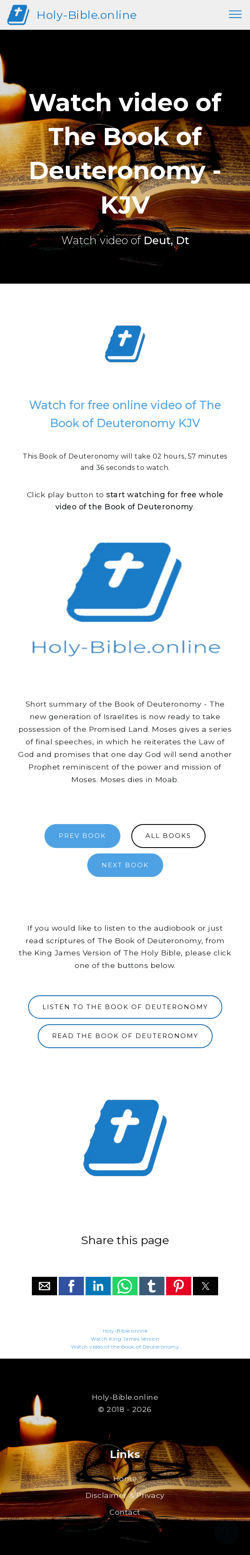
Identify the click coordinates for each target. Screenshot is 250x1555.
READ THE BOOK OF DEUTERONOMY (125, 1036)
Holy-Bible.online (86, 15)
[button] (44, 1286)
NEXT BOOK (125, 865)
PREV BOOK (82, 836)
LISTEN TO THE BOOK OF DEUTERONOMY (125, 1007)
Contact (125, 1512)
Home (125, 1478)
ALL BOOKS (168, 836)
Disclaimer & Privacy (125, 1495)
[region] (125, 344)
